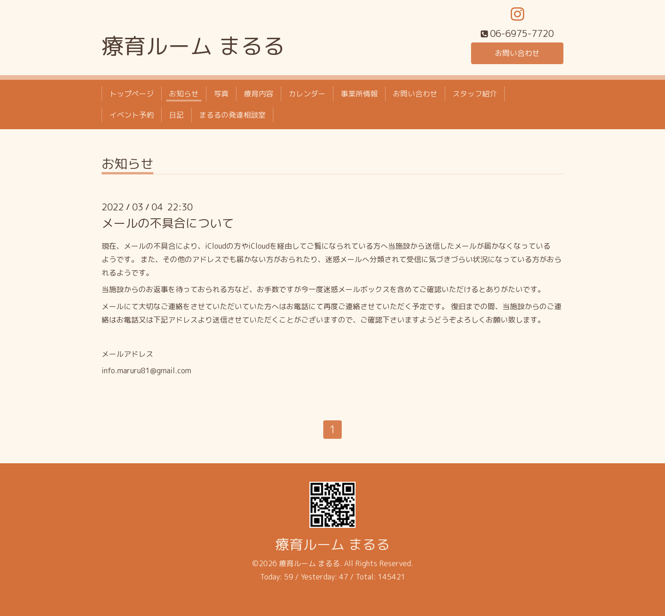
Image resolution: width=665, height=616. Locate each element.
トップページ (131, 94)
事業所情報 (359, 94)
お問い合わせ (517, 53)
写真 (221, 94)
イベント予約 (131, 115)
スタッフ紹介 (475, 94)
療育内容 (258, 94)
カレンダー (307, 94)
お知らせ (184, 94)
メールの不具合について (168, 223)
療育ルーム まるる (193, 45)
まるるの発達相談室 (232, 115)
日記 (176, 115)
